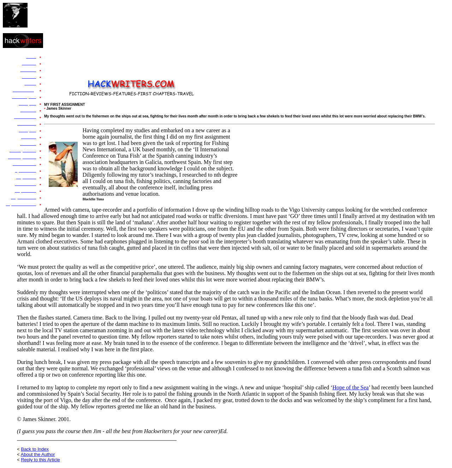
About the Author (38, 454)
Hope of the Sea (350, 387)
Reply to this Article (40, 459)
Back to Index (35, 449)
